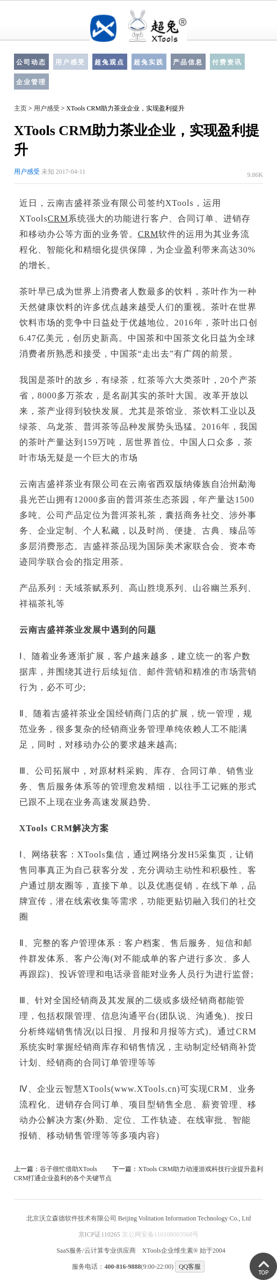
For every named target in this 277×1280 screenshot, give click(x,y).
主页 (20, 108)
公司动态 (31, 62)
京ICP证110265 (99, 1234)
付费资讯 (227, 62)
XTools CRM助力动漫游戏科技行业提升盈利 (200, 1169)
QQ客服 (190, 1266)
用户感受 (70, 62)
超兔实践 (149, 62)
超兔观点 (109, 62)
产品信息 (188, 62)
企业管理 (31, 82)
